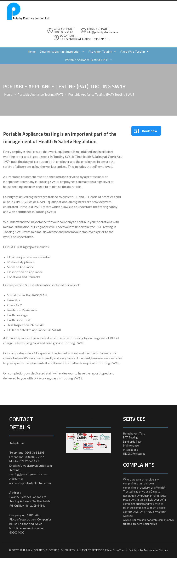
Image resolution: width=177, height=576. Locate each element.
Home (32, 51)
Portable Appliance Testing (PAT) (86, 60)
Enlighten (134, 550)
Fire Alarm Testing (100, 51)
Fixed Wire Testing (132, 51)
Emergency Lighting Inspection (60, 51)
